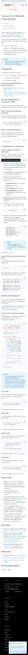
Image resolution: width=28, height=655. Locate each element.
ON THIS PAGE (14, 9)
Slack (23, 552)
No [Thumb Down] (9, 566)
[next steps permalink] (11, 522)
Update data (21, 451)
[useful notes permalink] (13, 474)
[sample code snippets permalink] (21, 293)
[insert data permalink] (10, 388)
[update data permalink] (11, 430)
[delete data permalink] (10, 454)
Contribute (6, 23)
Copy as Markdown (9, 25)
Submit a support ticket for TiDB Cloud (14, 554)
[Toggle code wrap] (23, 122)
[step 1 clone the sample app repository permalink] (9, 113)
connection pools (12, 478)
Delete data (21, 470)
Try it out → (14, 2)
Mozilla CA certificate (14, 382)
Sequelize (18, 497)
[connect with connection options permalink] (25, 310)
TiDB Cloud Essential (9, 0)
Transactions (13, 537)
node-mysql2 (5, 34)
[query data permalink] (10, 410)
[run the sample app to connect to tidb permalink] (16, 102)
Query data (21, 426)
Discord (18, 552)
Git (4, 78)
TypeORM (6, 499)
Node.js (6, 75)
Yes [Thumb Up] (3, 566)
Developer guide (16, 533)
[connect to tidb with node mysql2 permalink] (17, 19)
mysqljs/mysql (17, 34)
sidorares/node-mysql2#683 (11, 518)
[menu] (2, 5)
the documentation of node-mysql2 (16, 527)
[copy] (25, 122)
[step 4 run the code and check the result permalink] (6, 255)
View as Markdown (9, 28)
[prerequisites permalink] (13, 69)
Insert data (21, 406)
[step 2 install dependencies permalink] (22, 129)
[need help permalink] (12, 549)
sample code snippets (17, 52)
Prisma (13, 499)
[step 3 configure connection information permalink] (10, 152)
